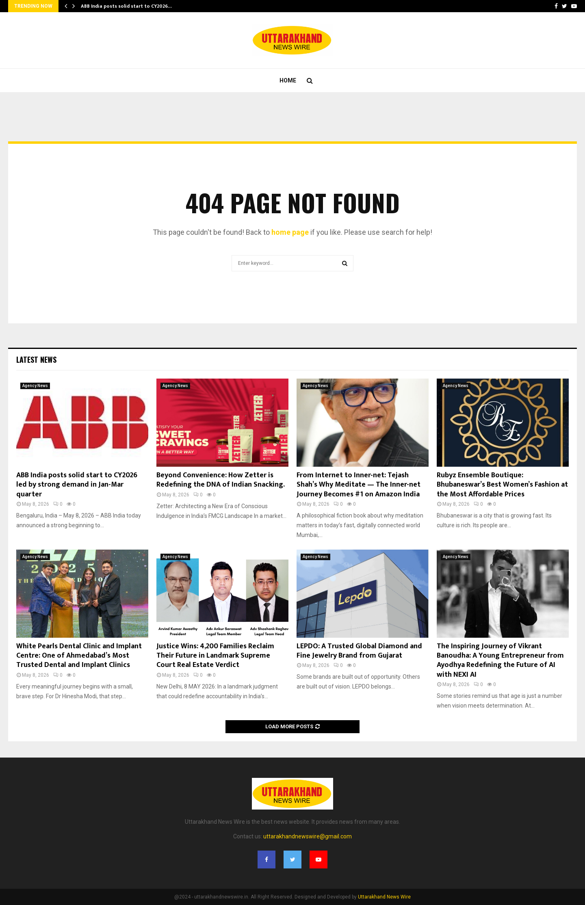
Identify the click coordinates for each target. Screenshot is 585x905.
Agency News (35, 385)
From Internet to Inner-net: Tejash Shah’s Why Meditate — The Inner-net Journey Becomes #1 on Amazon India (358, 484)
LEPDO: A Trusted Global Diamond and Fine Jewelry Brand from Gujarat (359, 651)
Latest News (36, 359)
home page (290, 232)
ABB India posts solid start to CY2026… (126, 6)
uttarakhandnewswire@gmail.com (307, 836)
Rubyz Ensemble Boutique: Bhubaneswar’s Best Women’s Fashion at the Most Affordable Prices (502, 484)
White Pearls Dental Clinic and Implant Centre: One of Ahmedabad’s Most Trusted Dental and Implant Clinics (79, 655)
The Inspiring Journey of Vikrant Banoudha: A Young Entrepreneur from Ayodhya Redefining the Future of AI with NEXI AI (500, 660)
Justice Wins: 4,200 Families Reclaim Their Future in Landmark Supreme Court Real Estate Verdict (215, 655)
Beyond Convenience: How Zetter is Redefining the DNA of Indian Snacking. (220, 480)
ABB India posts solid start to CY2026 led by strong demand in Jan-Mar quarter (76, 484)
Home (288, 80)
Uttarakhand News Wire (384, 897)
